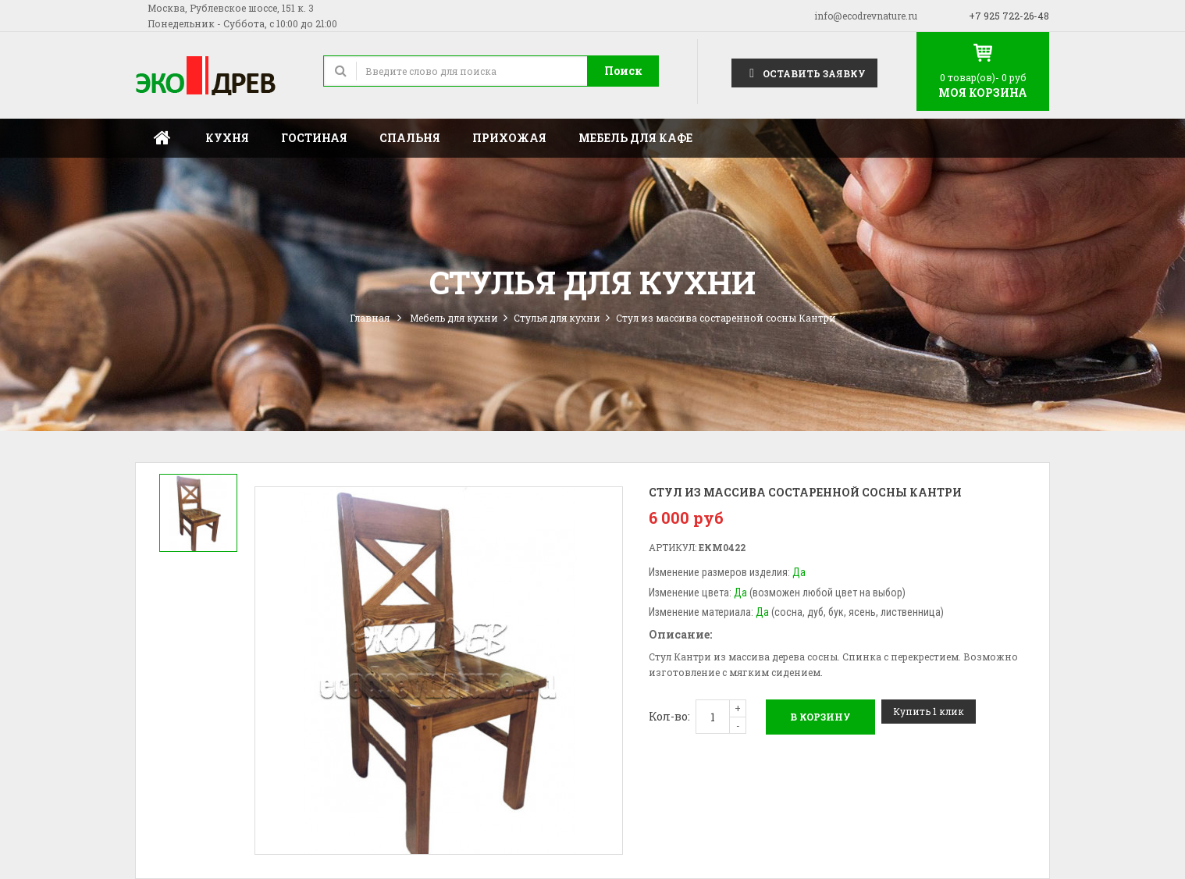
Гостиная (314, 137)
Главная (162, 138)
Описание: (680, 634)
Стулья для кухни (557, 317)
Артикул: (672, 547)
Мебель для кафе (635, 137)
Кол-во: (669, 716)
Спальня (409, 137)
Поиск (623, 70)
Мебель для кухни (454, 317)
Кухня (227, 137)
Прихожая (509, 137)
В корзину (820, 716)
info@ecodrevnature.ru (865, 15)
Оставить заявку (804, 72)
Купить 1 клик (928, 711)
